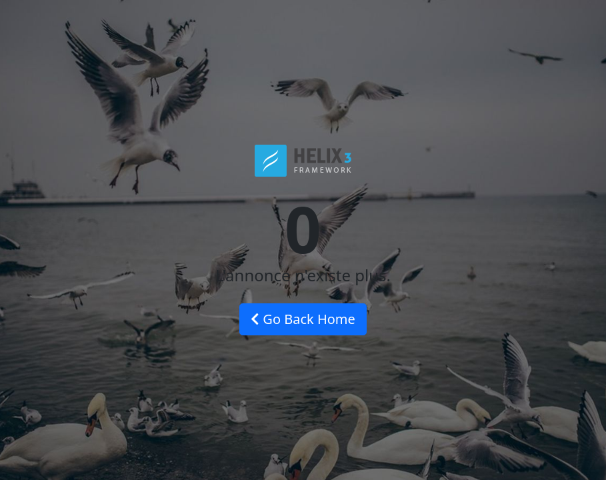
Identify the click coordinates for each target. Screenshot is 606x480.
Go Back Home (303, 319)
